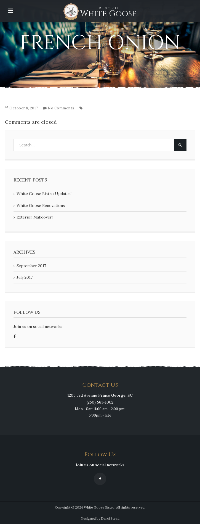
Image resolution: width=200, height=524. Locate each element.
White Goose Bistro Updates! (44, 193)
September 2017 (31, 265)
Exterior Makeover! (35, 217)
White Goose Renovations (41, 205)
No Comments (61, 108)
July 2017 (25, 277)
